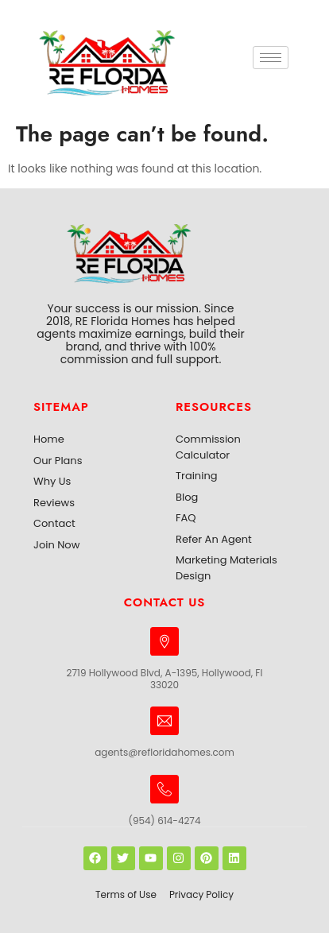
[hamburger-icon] (270, 57)
